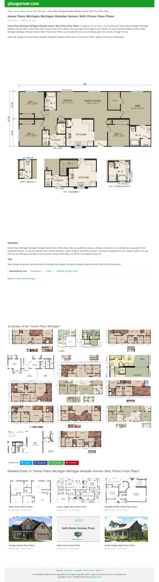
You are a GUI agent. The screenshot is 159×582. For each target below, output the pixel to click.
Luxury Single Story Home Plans (72, 507)
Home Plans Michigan (25, 278)
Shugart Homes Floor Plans (21, 545)
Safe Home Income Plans (68, 545)
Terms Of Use (88, 570)
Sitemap (59, 570)
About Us (99, 570)
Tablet (48, 271)
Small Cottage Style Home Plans (120, 545)
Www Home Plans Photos (21, 507)
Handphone (35, 271)
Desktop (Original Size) (67, 271)
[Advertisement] (79, 61)
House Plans (12, 21)
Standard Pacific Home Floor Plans (121, 507)
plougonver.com (23, 3)
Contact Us (68, 570)
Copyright (78, 570)
